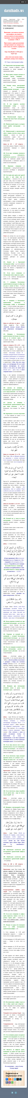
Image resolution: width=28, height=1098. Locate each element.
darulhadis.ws (14, 11)
